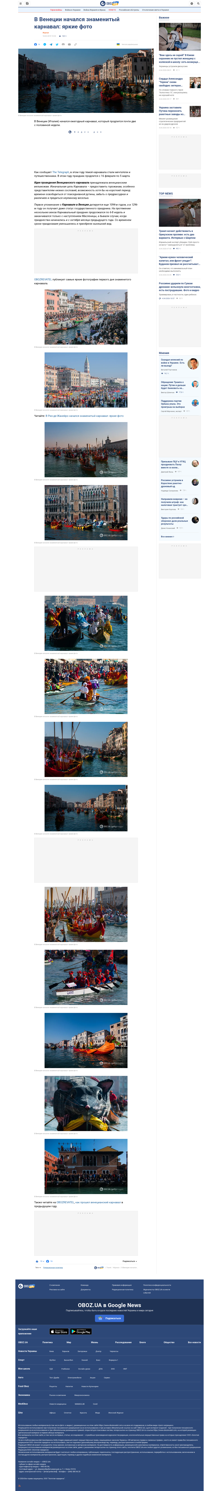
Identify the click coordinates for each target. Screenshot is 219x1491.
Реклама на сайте (57, 1290)
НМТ (125, 1369)
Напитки (69, 1386)
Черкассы (114, 1351)
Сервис (107, 1378)
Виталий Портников (169, 370)
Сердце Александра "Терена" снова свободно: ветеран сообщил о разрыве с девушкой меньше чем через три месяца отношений (172, 82)
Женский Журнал (115, 1413)
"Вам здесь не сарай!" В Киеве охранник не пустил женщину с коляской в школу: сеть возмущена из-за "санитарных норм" (180, 59)
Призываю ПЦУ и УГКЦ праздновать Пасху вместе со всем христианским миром (173, 464)
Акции (92, 1378)
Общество (169, 1342)
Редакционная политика (53, 1268)
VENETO (112, 10)
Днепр (98, 1351)
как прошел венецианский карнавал (98, 1202)
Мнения (164, 353)
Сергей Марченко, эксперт (171, 411)
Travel (108, 1268)
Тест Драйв (54, 1378)
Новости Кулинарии (89, 1386)
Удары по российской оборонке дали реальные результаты (174, 521)
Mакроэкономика (81, 1395)
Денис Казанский (168, 528)
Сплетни (67, 1413)
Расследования (123, 1342)
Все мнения (166, 536)
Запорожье (82, 1351)
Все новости (194, 1342)
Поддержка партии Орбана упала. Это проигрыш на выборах (173, 404)
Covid (95, 1404)
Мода (97, 1413)
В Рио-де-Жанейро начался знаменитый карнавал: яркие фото (85, 415)
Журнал (46, 33)
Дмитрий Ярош (167, 472)
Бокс (98, 1360)
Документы (86, 1290)
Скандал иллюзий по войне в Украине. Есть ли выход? (173, 362)
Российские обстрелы (129, 10)
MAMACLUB (79, 1404)
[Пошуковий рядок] (198, 3)
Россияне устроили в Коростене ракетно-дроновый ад (172, 483)
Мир (69, 1342)
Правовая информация (122, 1285)
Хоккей (85, 1360)
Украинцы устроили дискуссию (173, 66)
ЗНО (113, 1369)
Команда (84, 1285)
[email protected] (50, 1472)
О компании (54, 1285)
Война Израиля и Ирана (94, 10)
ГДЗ (51, 1369)
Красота (83, 1413)
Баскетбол (68, 1360)
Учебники (65, 1369)
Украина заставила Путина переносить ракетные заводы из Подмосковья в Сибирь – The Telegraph (172, 111)
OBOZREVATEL (43, 279)
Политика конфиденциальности (157, 1285)
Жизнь (94, 1342)
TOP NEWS (166, 193)
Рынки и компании (57, 1395)
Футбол (52, 1360)
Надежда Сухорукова (169, 491)
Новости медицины (57, 1404)
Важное (164, 17)
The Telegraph (60, 172)
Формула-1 (113, 1360)
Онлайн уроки (84, 1369)
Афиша (52, 1413)
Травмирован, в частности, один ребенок (178, 294)
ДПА (101, 1369)
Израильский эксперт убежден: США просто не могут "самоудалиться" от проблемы (179, 243)
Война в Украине (72, 10)
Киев (51, 1351)
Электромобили (74, 1378)
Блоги (143, 1342)
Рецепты (53, 1386)
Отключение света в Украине (155, 10)
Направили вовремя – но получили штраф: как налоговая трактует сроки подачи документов (175, 502)
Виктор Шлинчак (167, 393)
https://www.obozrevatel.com (110, 1425)
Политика (47, 1342)
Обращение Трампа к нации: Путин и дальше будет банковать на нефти (173, 385)
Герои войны (56, 10)
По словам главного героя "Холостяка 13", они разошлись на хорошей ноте (173, 92)
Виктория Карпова (168, 509)
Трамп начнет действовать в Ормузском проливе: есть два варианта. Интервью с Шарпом (177, 234)
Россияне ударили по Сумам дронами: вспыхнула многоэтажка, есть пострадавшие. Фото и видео (180, 287)
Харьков (65, 1351)
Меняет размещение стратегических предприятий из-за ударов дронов (172, 121)
